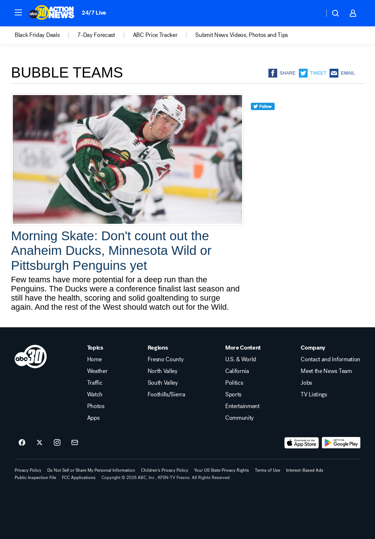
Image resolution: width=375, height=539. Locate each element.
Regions (158, 348)
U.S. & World (240, 359)
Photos (95, 406)
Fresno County (166, 359)
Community (239, 418)
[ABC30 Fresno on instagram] (57, 443)
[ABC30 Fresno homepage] (51, 13)
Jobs (306, 383)
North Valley (163, 371)
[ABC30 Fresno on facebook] (22, 443)
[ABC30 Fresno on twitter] (39, 443)
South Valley (163, 383)
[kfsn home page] (31, 356)
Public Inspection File (35, 477)
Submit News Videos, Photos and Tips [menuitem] (241, 35)
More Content (243, 348)
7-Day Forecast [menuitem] (96, 35)
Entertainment (242, 406)
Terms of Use (267, 470)
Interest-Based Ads (304, 470)
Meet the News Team (326, 371)
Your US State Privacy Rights (221, 470)
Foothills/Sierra (166, 394)
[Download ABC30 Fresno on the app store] (301, 443)
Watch (95, 394)
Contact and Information (330, 359)
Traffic (95, 383)
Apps (93, 418)
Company (313, 348)
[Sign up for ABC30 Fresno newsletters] (74, 443)
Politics (234, 383)
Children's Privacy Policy (164, 470)
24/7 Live (94, 12)
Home (94, 359)
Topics (95, 348)
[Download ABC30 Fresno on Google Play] (341, 443)
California (237, 371)
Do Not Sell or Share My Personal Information (91, 470)
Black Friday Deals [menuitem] (37, 35)
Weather (97, 371)
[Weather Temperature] (313, 13)
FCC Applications (79, 477)
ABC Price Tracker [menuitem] (155, 35)
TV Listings (314, 394)
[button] (18, 12)
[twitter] (263, 120)
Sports (233, 394)
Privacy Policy (28, 470)
